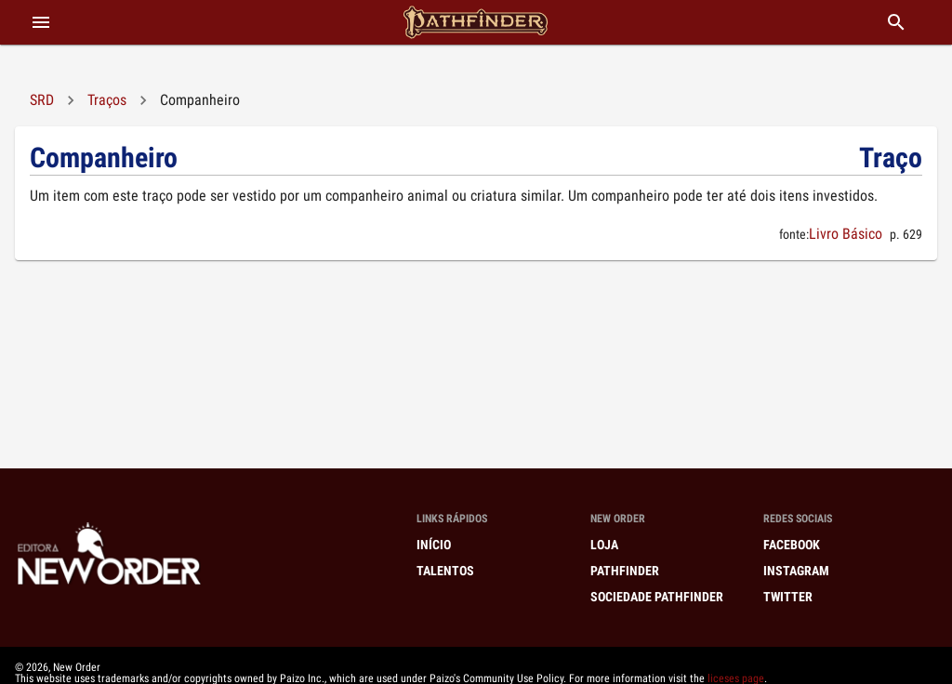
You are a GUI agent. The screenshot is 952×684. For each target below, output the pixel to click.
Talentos (445, 570)
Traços (106, 100)
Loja (604, 544)
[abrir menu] (41, 22)
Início (433, 544)
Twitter (788, 596)
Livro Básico (845, 234)
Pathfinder (624, 570)
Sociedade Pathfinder (656, 596)
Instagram (796, 570)
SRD (42, 100)
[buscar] (896, 22)
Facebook (791, 544)
